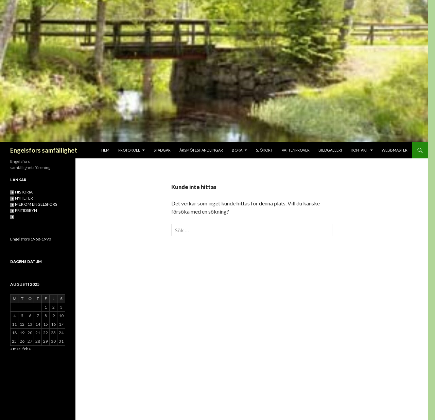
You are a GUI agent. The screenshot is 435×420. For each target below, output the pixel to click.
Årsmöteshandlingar (201, 150)
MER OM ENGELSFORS (36, 204)
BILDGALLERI (330, 150)
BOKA (237, 150)
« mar (15, 348)
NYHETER (24, 198)
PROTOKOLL (129, 150)
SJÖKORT (264, 150)
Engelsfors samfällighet (43, 150)
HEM (105, 150)
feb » (26, 348)
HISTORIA (24, 192)
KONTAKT (359, 150)
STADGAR (162, 150)
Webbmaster (394, 150)
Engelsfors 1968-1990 (30, 239)
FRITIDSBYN (26, 210)
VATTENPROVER (296, 150)
